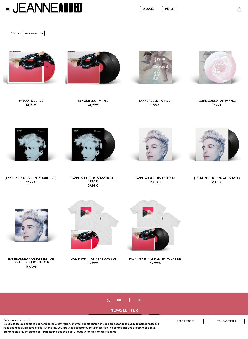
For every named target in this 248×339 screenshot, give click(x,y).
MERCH (169, 9)
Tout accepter (226, 321)
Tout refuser (185, 321)
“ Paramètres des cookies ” (57, 331)
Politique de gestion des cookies (96, 331)
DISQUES (148, 9)
